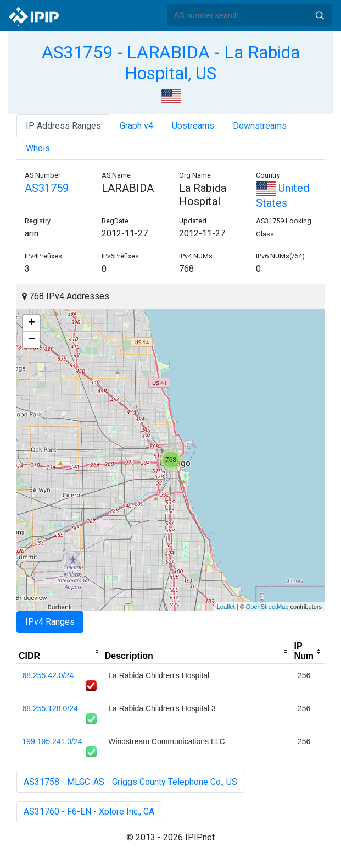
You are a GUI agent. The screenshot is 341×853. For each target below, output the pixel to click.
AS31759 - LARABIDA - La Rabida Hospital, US (171, 63)
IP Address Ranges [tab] (63, 125)
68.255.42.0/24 (48, 675)
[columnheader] (59, 651)
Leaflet (226, 606)
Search (320, 15)
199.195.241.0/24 (52, 741)
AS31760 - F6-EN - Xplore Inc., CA (89, 811)
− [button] (31, 340)
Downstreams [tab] (260, 125)
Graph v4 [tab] (136, 125)
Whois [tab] (38, 148)
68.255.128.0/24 (50, 708)
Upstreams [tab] (193, 125)
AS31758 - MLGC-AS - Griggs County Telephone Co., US (130, 782)
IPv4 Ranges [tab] (50, 622)
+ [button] (31, 323)
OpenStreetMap (267, 606)
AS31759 (47, 188)
